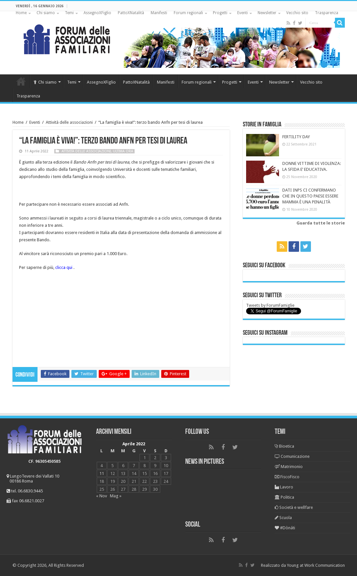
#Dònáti (285, 527)
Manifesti (159, 13)
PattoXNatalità (131, 13)
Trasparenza (326, 13)
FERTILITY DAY (296, 136)
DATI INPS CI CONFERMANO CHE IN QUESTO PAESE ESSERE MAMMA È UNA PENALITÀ (310, 196)
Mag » (115, 495)
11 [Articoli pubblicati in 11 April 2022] (101, 473)
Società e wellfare (294, 507)
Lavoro (284, 486)
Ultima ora (123, 151)
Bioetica (284, 446)
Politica (284, 497)
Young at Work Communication (316, 565)
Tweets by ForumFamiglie (270, 305)
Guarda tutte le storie (320, 223)
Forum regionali (188, 13)
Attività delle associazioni (69, 122)
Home (21, 13)
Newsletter (267, 13)
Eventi (242, 13)
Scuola (283, 517)
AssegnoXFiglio (97, 13)
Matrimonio (289, 466)
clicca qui (63, 267)
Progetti (220, 13)
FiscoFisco (287, 476)
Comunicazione (292, 456)
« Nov (101, 495)
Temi (69, 13)
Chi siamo (46, 13)
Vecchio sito (297, 13)
